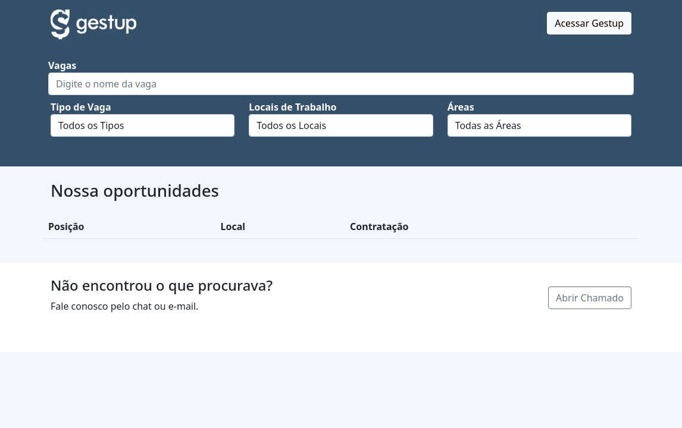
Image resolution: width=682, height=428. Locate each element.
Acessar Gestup (589, 23)
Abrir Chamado (590, 297)
